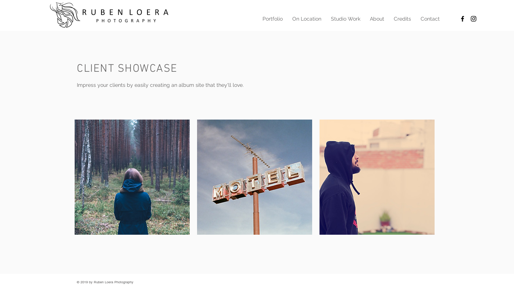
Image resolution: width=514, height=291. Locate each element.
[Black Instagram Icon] (473, 18)
